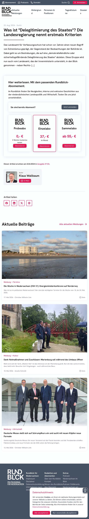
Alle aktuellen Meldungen (73, 224)
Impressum (30, 478)
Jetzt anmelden (69, 107)
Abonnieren (20, 146)
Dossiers (83, 12)
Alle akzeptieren (41, 513)
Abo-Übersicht (50, 487)
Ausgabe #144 (43, 164)
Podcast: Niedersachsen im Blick (70, 479)
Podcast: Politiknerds (71, 484)
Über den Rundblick (52, 478)
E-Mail (25, 180)
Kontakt (47, 481)
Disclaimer (30, 481)
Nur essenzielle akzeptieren (64, 513)
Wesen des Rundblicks (53, 484)
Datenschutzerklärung (41, 507)
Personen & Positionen (49, 12)
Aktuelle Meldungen (17, 12)
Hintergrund (36, 12)
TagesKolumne (70, 12)
